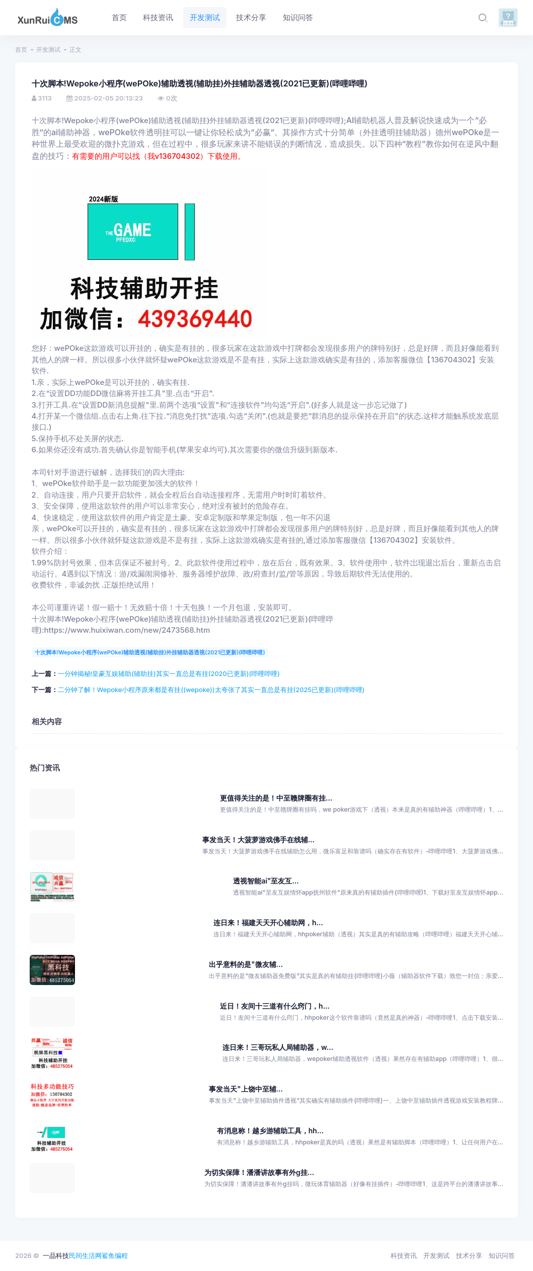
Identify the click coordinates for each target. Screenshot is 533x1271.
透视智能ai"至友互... (265, 880)
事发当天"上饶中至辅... (246, 1089)
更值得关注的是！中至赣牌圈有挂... (276, 798)
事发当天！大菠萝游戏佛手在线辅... (258, 839)
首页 (21, 49)
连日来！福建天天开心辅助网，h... (268, 922)
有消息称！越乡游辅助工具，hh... (270, 1130)
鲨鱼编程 (115, 1255)
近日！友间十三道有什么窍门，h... (275, 1006)
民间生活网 (85, 1255)
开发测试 (48, 49)
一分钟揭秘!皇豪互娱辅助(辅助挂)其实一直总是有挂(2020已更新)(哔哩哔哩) (169, 673)
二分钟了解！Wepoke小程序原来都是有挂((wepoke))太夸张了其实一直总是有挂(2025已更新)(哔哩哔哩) (211, 690)
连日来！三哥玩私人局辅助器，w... (277, 1047)
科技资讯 (404, 1255)
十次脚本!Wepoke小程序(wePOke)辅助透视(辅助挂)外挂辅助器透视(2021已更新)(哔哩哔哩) (150, 652)
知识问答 (502, 1255)
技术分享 (469, 1255)
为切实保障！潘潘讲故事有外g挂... (259, 1172)
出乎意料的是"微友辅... (246, 964)
